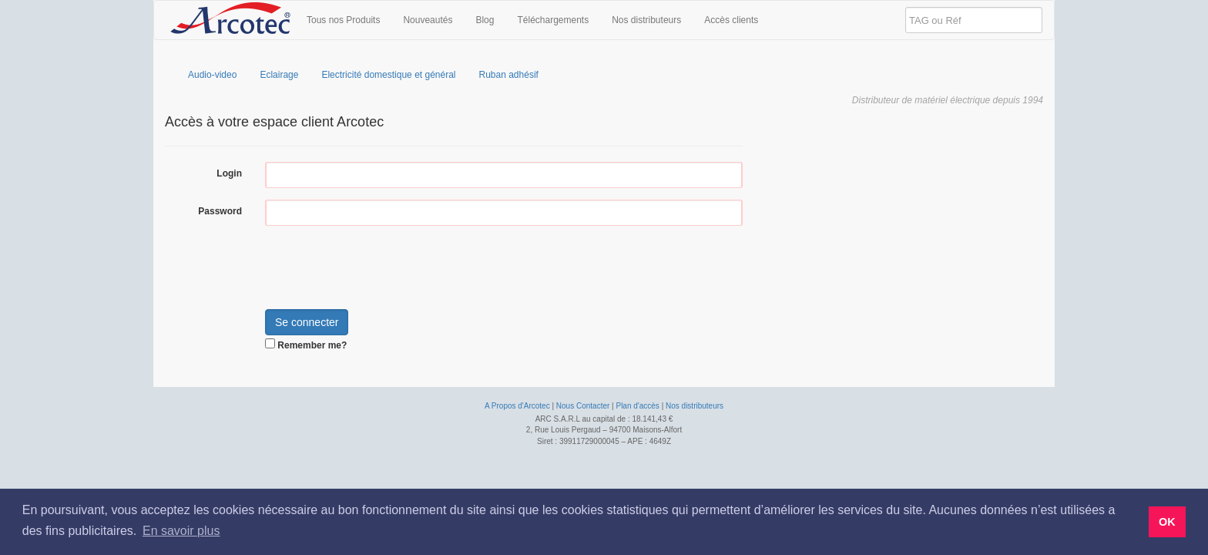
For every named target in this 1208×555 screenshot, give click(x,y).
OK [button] (1167, 522)
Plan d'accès (637, 406)
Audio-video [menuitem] (212, 74)
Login (229, 173)
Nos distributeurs (646, 20)
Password (220, 211)
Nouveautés (427, 20)
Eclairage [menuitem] (279, 74)
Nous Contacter (582, 406)
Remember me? (312, 345)
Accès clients (731, 20)
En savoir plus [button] (181, 530)
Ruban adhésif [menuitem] (509, 74)
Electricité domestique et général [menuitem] (388, 74)
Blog (484, 20)
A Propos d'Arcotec (517, 406)
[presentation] (382, 267)
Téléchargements (553, 20)
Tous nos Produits (343, 20)
